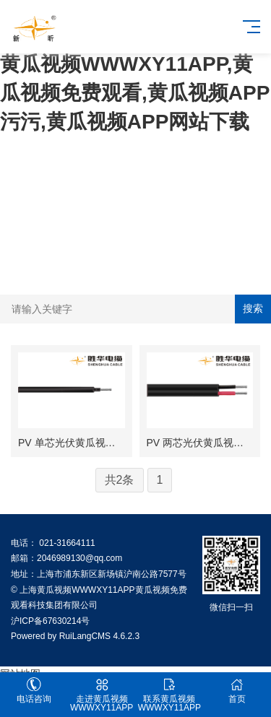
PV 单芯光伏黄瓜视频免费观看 (87, 442)
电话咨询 (34, 690)
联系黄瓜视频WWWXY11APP (170, 695)
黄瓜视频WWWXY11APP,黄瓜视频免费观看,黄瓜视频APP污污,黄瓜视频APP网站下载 (135, 93)
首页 (237, 690)
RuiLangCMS (85, 636)
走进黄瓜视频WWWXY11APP (102, 695)
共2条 (119, 480)
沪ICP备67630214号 (50, 621)
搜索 (253, 308)
